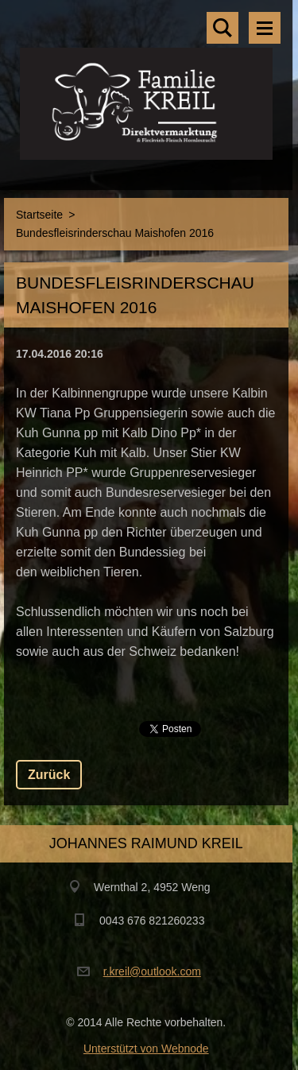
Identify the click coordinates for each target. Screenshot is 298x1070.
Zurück (49, 774)
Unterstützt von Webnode (146, 1048)
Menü (265, 28)
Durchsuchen (222, 28)
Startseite (39, 214)
